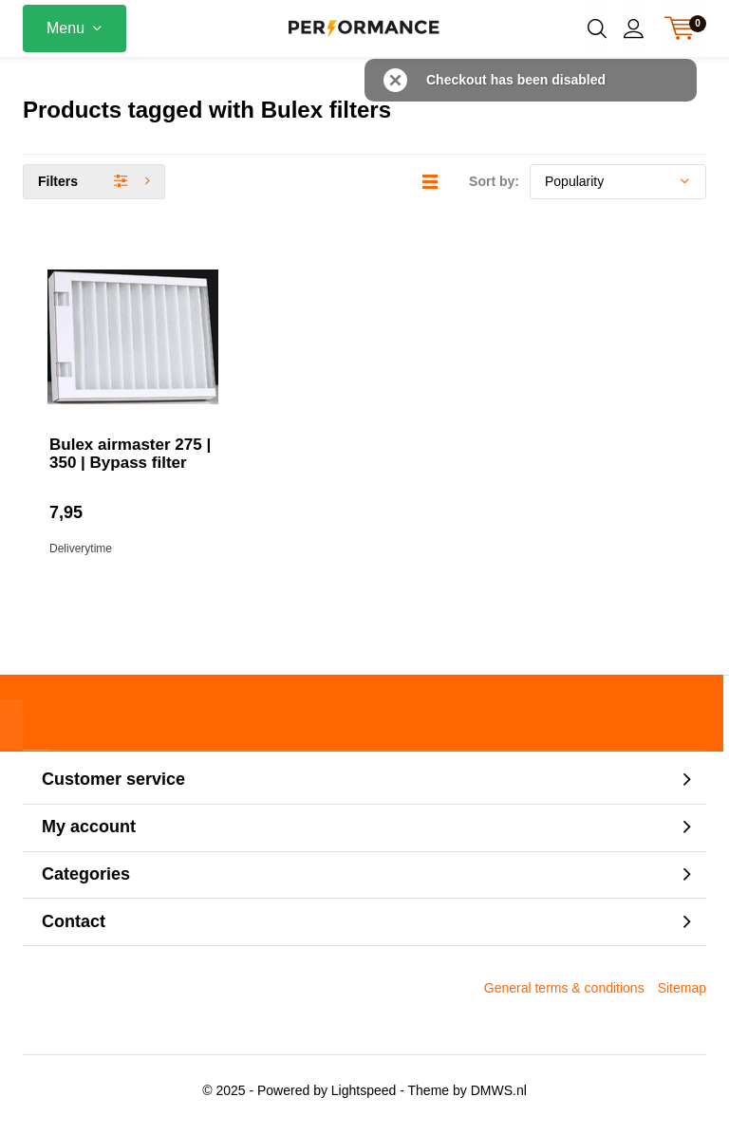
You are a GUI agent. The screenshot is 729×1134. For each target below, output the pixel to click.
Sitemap (682, 995)
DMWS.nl (499, 1098)
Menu (65, 28)
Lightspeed (364, 1098)
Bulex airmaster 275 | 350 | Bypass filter (130, 461)
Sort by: (494, 188)
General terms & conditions (564, 995)
